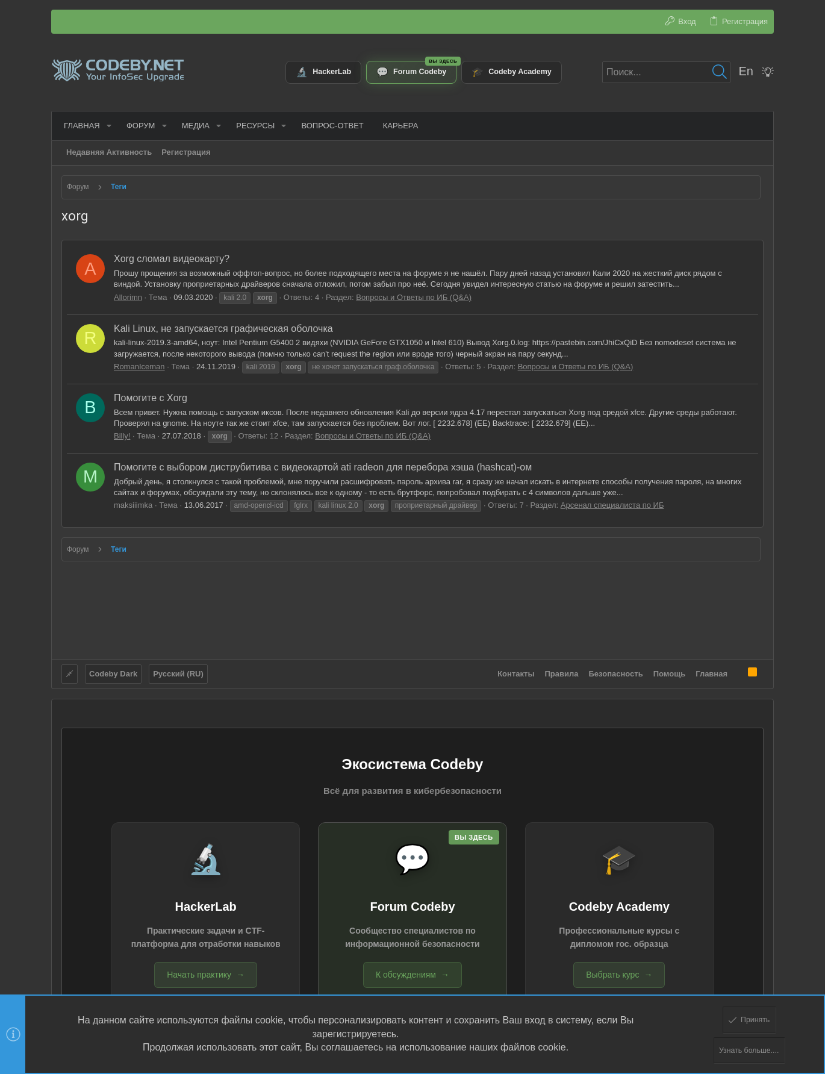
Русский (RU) (178, 672)
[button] (106, 126)
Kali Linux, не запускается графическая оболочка (223, 328)
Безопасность (616, 672)
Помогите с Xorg (150, 398)
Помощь (669, 672)
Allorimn (128, 297)
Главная (711, 672)
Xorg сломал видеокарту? (171, 259)
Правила (562, 672)
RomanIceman (139, 366)
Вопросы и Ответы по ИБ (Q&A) (414, 297)
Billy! (122, 435)
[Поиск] (666, 72)
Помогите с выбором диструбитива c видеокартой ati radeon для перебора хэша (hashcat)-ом (323, 467)
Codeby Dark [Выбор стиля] (113, 672)
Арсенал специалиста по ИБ (612, 505)
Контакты (515, 672)
